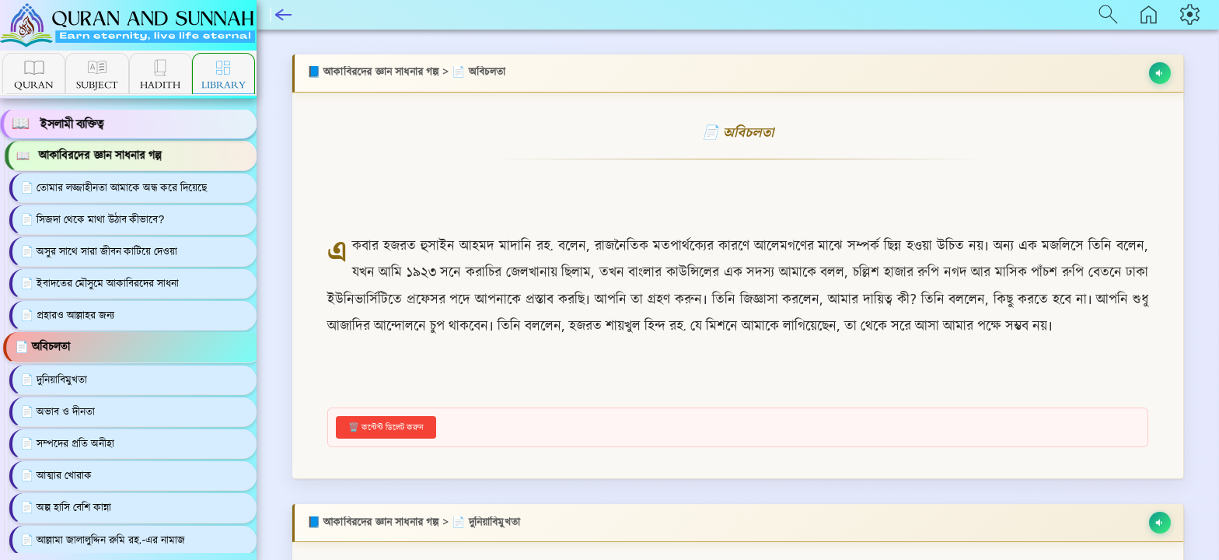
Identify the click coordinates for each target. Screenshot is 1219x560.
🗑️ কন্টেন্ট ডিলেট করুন (386, 427)
